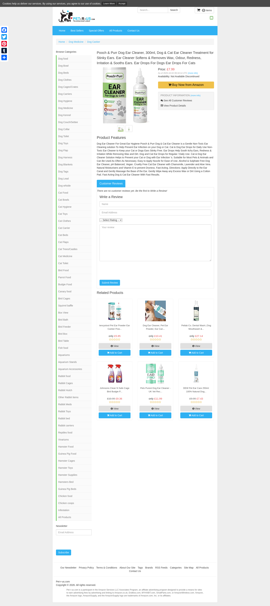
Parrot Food (64, 277)
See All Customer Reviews (176, 100)
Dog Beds (63, 72)
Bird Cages (64, 298)
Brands (149, 567)
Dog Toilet (63, 136)
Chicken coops (66, 503)
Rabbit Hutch (65, 390)
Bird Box (62, 333)
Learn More (109, 3)
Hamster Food (66, 446)
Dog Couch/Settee (68, 122)
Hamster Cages (66, 460)
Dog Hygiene (65, 101)
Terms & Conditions (106, 567)
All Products (115, 30)
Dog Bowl (63, 65)
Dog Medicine (76, 41)
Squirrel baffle (65, 305)
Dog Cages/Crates (68, 87)
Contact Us (133, 30)
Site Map (189, 567)
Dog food (63, 58)
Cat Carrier (64, 228)
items (204, 10)
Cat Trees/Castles (67, 249)
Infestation (63, 510)
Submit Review (110, 282)
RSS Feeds (161, 567)
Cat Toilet (63, 263)
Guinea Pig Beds (67, 489)
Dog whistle (64, 185)
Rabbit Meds (65, 404)
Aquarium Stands (67, 362)
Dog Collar (64, 129)
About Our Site (127, 567)
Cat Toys (63, 213)
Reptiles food (65, 432)
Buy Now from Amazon (186, 85)
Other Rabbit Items (68, 397)
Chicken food (65, 496)
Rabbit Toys (64, 411)
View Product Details (173, 105)
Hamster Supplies (67, 475)
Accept (121, 3)
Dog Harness (65, 157)
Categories (176, 567)
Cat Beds (63, 235)
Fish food (63, 348)
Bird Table (63, 340)
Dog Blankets (65, 164)
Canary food (64, 291)
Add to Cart (114, 352)
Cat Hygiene (64, 206)
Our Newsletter (68, 567)
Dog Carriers (65, 94)
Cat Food (63, 192)
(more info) (193, 73)
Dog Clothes (64, 79)
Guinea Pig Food (67, 453)
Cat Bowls (63, 199)
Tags (140, 567)
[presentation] (126, 270)
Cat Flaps (63, 242)
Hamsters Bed (66, 482)
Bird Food (63, 270)
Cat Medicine (65, 256)
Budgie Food (65, 284)
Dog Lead (63, 178)
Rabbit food (64, 376)
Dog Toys (63, 143)
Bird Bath (63, 319)
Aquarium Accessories (70, 369)
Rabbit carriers (66, 425)
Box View (63, 312)
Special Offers (96, 30)
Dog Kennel (64, 115)
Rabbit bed (64, 418)
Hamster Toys (65, 467)
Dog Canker (93, 41)
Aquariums (64, 355)
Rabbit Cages (65, 383)
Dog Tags (63, 171)
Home (62, 30)
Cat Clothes (64, 221)
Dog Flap (63, 150)
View (115, 346)
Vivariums (63, 439)
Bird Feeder (64, 326)
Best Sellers (77, 30)
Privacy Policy (86, 567)
